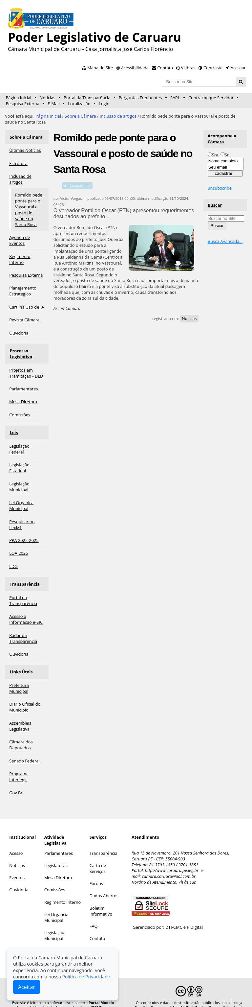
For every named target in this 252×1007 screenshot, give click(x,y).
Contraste (212, 68)
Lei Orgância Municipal (56, 906)
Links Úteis (20, 662)
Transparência (24, 576)
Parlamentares (58, 842)
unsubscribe (220, 188)
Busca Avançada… (225, 241)
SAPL (175, 98)
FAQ (94, 915)
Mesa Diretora (58, 867)
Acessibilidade (135, 68)
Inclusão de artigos (118, 116)
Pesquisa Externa (22, 103)
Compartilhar (80, 185)
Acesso (16, 842)
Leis (13, 427)
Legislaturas (56, 854)
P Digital (195, 917)
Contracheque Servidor (211, 98)
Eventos (17, 867)
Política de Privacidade (86, 976)
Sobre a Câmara (80, 116)
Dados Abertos (104, 885)
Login (104, 103)
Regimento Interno (62, 891)
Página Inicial (19, 98)
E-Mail (53, 103)
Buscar (215, 205)
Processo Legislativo (20, 350)
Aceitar (26, 987)
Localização (79, 103)
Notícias (47, 98)
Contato (165, 68)
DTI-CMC (173, 917)
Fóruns (96, 873)
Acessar (238, 68)
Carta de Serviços (98, 857)
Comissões (54, 879)
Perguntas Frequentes (140, 98)
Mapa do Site (100, 68)
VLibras (188, 68)
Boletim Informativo (101, 900)
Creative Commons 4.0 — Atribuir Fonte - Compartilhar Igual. (189, 996)
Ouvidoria (19, 879)
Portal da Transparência (87, 98)
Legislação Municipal (54, 924)
